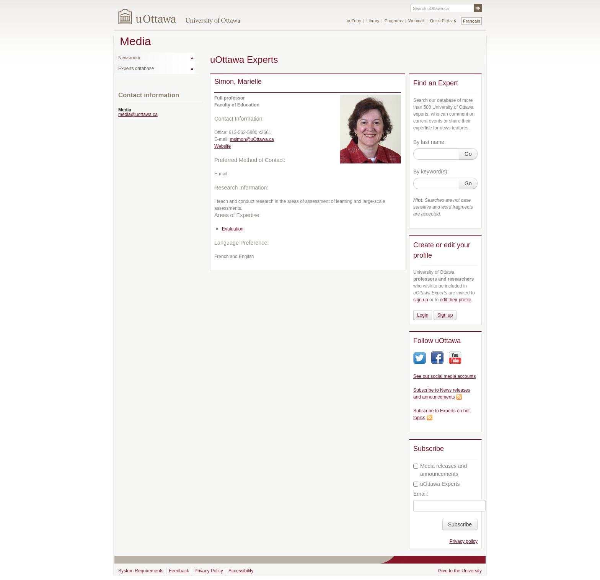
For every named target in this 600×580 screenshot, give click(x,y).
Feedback (179, 570)
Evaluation (232, 229)
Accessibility (240, 570)
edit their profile (455, 299)
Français (471, 21)
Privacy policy (464, 541)
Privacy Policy (208, 570)
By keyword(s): (431, 171)
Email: (420, 494)
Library (373, 20)
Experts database (136, 68)
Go (468, 154)
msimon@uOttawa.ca (252, 139)
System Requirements (140, 570)
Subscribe (460, 524)
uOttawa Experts (436, 484)
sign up (420, 299)
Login (422, 315)
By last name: (429, 142)
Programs (394, 20)
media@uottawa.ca (138, 114)
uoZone (354, 20)
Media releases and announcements (440, 470)
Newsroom (129, 57)
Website (222, 146)
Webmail (416, 20)
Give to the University (460, 570)
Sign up (445, 315)
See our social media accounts (444, 376)
